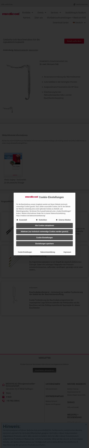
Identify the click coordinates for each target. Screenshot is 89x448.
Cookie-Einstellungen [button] (44, 238)
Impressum (67, 252)
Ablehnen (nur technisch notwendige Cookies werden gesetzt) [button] (44, 232)
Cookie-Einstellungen (25, 252)
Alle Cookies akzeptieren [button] (44, 225)
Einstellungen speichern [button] (44, 244)
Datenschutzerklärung (47, 252)
